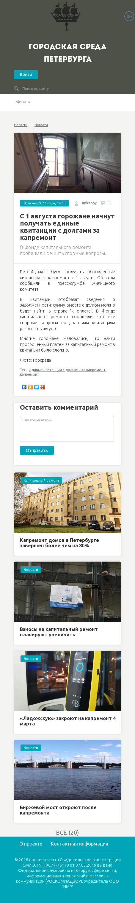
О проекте (30, 843)
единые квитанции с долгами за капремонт (67, 370)
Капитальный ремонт (41, 480)
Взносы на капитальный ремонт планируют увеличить (59, 632)
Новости (20, 125)
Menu (20, 102)
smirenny (89, 203)
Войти (26, 74)
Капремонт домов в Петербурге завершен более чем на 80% (59, 542)
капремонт (29, 374)
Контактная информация (79, 843)
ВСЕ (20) (67, 832)
